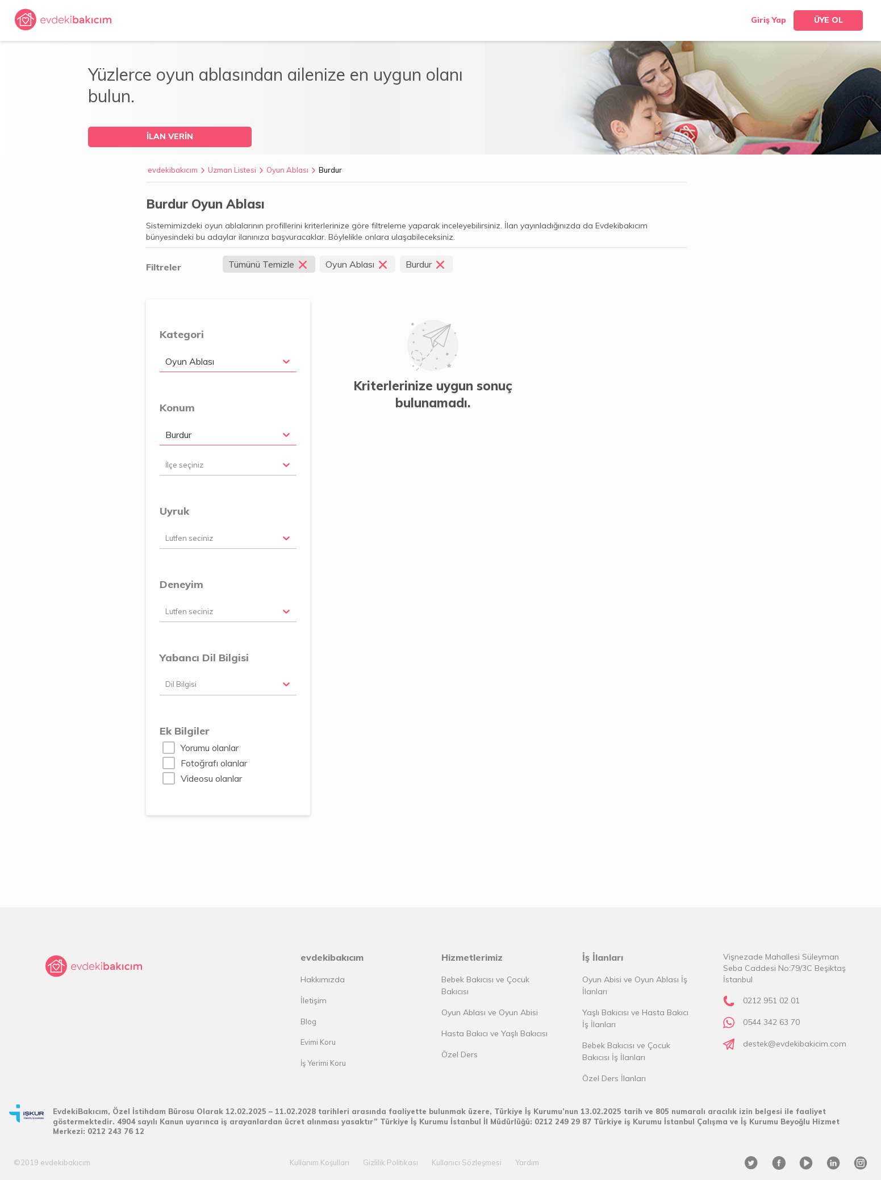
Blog (308, 1021)
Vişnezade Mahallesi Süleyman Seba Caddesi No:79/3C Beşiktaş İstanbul (784, 968)
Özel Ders (459, 1054)
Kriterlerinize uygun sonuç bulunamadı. (432, 394)
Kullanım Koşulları (319, 1162)
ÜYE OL (828, 20)
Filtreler (163, 267)
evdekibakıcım (173, 169)
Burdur (330, 169)
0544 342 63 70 (771, 1022)
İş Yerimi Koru (323, 1063)
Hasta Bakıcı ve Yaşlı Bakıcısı (494, 1033)
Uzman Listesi (232, 169)
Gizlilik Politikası (390, 1162)
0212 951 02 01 (771, 1000)
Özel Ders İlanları (614, 1078)
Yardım (527, 1162)
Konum (177, 407)
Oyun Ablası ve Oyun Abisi (489, 1012)
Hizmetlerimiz (472, 957)
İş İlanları (602, 957)
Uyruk (174, 511)
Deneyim (181, 584)
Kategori (182, 334)
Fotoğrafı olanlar (214, 763)
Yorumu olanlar (210, 748)
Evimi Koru (318, 1041)
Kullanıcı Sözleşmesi (467, 1162)
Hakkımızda (322, 979)
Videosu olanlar (211, 778)
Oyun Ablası (287, 169)
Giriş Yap (768, 20)
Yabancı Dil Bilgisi (204, 657)
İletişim (313, 1000)
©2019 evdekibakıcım (52, 1162)
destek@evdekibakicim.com (794, 1044)
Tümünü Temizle (269, 264)
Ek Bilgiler (185, 730)
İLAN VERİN (170, 136)
